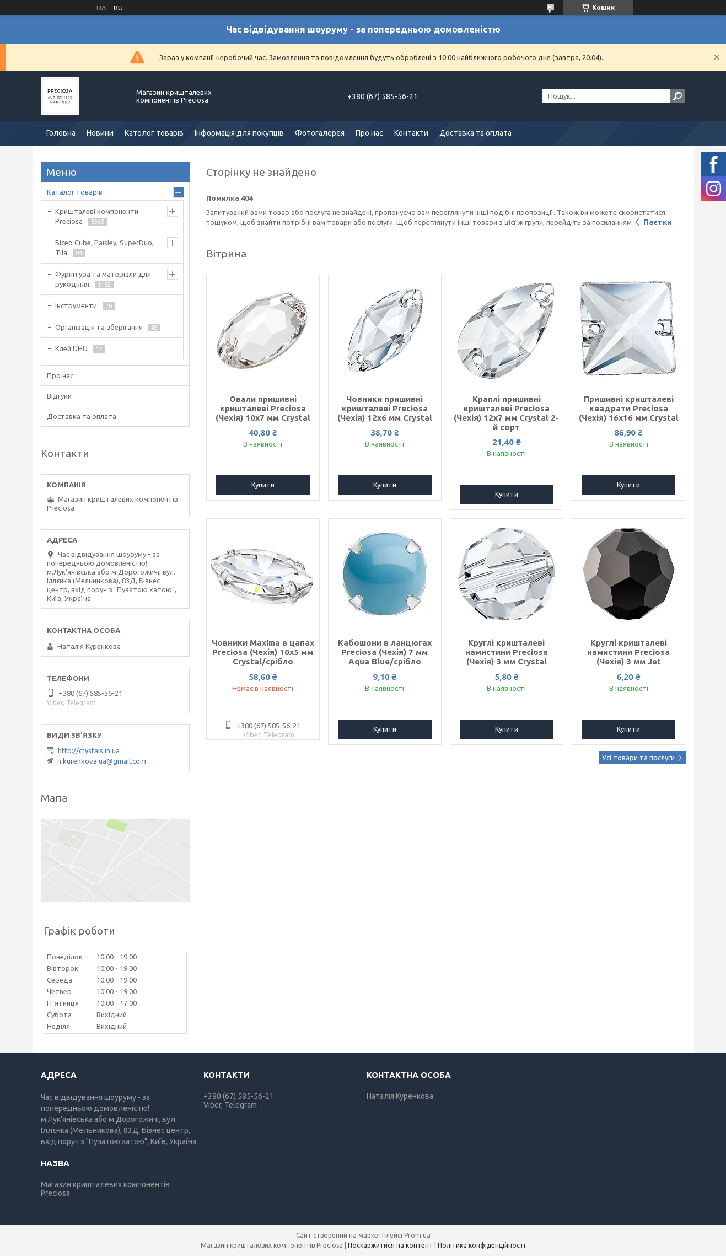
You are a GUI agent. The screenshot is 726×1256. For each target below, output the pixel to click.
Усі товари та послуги (638, 757)
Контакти (411, 132)
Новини (100, 132)
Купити (263, 485)
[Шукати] (677, 96)
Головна (61, 132)
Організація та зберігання (99, 327)
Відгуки (59, 396)
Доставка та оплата (475, 132)
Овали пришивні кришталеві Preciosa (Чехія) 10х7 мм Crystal (263, 408)
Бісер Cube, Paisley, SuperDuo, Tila (104, 247)
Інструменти (76, 305)
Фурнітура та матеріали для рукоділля (103, 279)
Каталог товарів (75, 192)
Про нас (369, 132)
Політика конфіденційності (481, 1245)
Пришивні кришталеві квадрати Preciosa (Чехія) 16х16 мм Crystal (629, 408)
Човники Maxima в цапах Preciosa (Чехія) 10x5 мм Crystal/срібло (263, 652)
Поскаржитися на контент (390, 1245)
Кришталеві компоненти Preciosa (96, 216)
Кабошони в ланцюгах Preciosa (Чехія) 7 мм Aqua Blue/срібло (385, 652)
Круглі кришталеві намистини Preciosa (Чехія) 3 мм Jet (628, 652)
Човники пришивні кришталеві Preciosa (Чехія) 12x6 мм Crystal (384, 408)
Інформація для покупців (239, 132)
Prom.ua (417, 1235)
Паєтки (657, 222)
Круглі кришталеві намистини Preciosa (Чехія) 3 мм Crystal (506, 652)
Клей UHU (71, 348)
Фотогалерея (320, 132)
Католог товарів (154, 132)
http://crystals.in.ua (89, 750)
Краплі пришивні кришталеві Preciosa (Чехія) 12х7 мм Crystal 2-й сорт (506, 413)
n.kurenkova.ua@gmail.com (101, 761)
